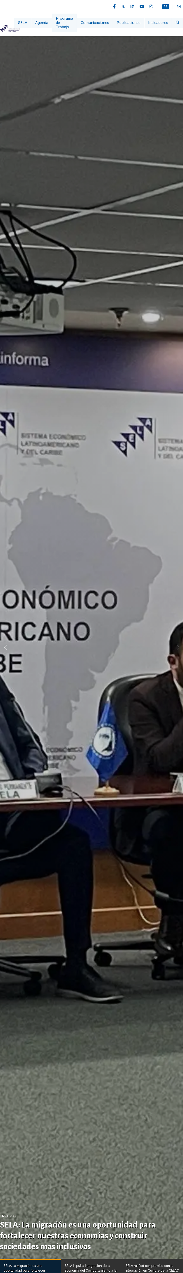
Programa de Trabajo (64, 22)
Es (166, 7)
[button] (178, 647)
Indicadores (158, 22)
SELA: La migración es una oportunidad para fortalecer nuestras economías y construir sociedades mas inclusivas (78, 1235)
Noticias (9, 1216)
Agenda (41, 22)
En (179, 7)
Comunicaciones (95, 22)
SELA (22, 22)
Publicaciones (128, 22)
